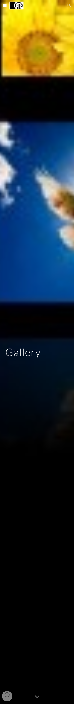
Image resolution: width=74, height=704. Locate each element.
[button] (4, 5)
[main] (37, 352)
